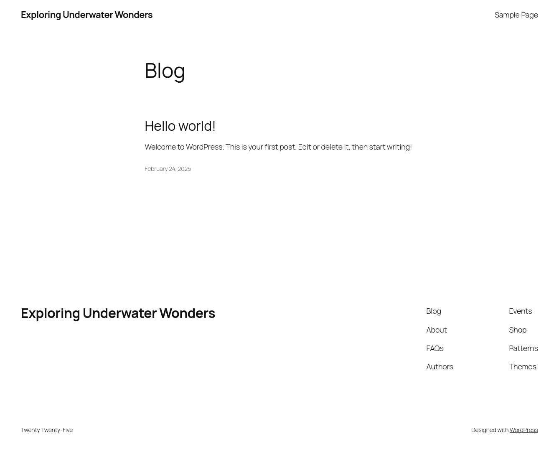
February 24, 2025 (168, 169)
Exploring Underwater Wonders (86, 14)
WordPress (524, 430)
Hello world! (180, 126)
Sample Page (516, 15)
